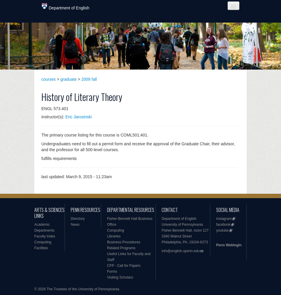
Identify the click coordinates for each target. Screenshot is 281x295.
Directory (78, 219)
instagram (224, 219)
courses (48, 79)
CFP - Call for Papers (123, 266)
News (75, 224)
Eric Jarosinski (78, 116)
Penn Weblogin (228, 245)
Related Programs (121, 248)
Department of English (65, 6)
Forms (112, 271)
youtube (222, 230)
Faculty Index (44, 236)
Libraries (114, 236)
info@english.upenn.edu (181, 251)
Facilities (41, 248)
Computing (42, 242)
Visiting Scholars (120, 277)
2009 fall (89, 79)
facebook (223, 224)
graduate (68, 79)
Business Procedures (123, 242)
